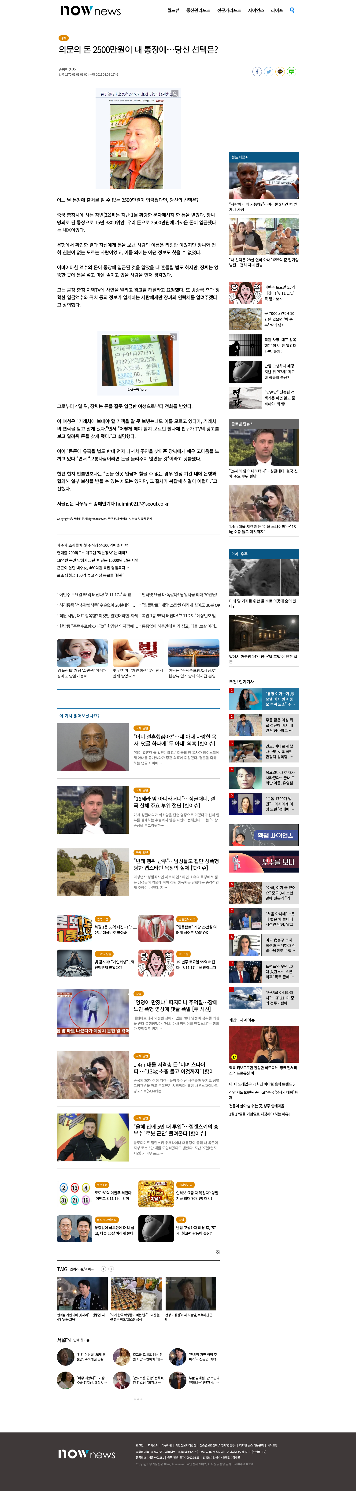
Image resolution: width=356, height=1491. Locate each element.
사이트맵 (272, 1445)
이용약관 (167, 1445)
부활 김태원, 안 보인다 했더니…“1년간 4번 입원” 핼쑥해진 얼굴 (204, 1383)
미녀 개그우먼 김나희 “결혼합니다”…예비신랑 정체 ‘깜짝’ (80, 1317)
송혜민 (63, 69)
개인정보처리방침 (185, 1445)
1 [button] (135, 1399)
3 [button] (141, 1399)
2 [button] (138, 1399)
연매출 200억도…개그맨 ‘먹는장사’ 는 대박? (92, 552)
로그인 (140, 1445)
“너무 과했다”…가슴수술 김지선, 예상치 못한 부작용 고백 (92, 1383)
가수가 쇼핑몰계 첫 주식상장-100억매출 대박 (92, 545)
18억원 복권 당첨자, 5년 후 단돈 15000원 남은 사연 (97, 560)
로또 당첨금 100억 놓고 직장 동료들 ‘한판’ (90, 575)
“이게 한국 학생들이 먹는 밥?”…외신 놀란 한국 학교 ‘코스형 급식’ (189, 1317)
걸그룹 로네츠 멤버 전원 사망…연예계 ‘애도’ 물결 (148, 1359)
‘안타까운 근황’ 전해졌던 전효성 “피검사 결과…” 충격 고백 (148, 1383)
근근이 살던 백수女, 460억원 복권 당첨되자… (93, 567)
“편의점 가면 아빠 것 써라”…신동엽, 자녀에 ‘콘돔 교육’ (134, 1317)
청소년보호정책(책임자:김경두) (218, 1445)
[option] (80, 1300)
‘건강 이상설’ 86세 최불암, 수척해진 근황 (91, 1357)
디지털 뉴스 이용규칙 (251, 1445)
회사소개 (153, 1445)
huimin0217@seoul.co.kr (142, 503)
